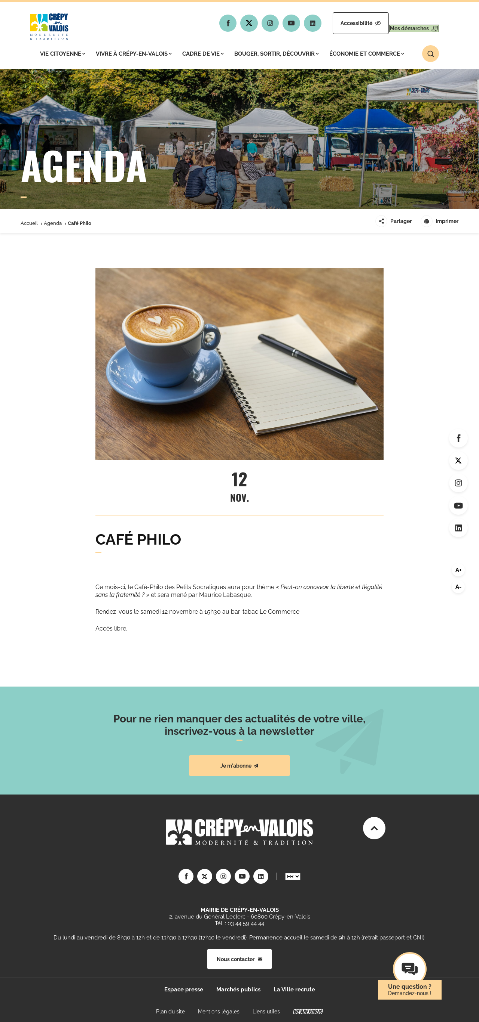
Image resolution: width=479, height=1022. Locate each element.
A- (458, 586)
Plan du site (170, 1012)
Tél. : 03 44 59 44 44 (239, 923)
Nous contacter (239, 959)
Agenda (53, 223)
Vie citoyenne (62, 53)
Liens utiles (266, 1012)
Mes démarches (407, 23)
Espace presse (183, 989)
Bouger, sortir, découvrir (276, 53)
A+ (458, 570)
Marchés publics (238, 989)
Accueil (29, 223)
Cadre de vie (203, 53)
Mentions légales (219, 1012)
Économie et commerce (366, 53)
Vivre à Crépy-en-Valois (134, 53)
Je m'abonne (239, 766)
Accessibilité (339, 23)
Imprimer (439, 221)
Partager (393, 221)
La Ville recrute (294, 989)
